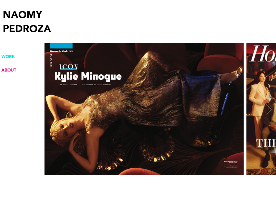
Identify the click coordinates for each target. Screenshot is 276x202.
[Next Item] (269, 109)
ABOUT (8, 70)
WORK (8, 56)
